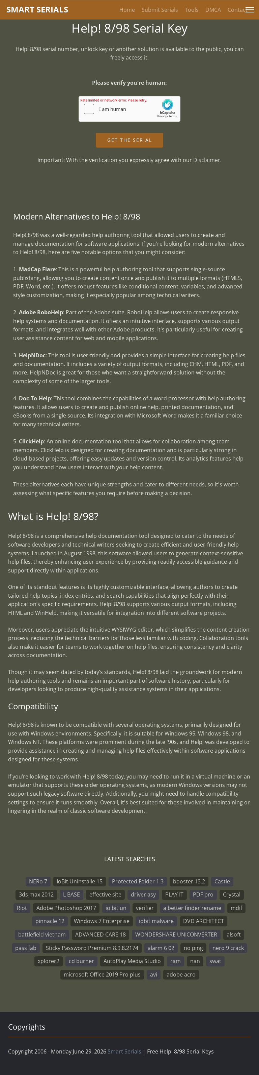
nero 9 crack (228, 948)
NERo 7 (38, 881)
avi (153, 974)
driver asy (143, 894)
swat (215, 961)
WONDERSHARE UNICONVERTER (176, 934)
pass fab (25, 948)
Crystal (231, 894)
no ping (193, 948)
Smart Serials (124, 1051)
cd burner (81, 961)
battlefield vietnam (42, 934)
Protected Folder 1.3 (138, 881)
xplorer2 (48, 961)
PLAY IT (174, 894)
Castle (222, 881)
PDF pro (203, 894)
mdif (236, 908)
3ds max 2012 (36, 894)
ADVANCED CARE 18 (100, 934)
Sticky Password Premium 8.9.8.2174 (92, 948)
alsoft (234, 934)
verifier (145, 908)
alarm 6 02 (161, 948)
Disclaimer (206, 160)
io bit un (116, 908)
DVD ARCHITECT (203, 921)
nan (195, 961)
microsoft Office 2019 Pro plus (102, 974)
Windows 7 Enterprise (102, 921)
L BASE (71, 894)
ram (175, 961)
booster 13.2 (189, 881)
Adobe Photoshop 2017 (66, 908)
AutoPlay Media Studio (132, 961)
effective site (105, 894)
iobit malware (156, 921)
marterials (37, 9)
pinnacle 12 (49, 921)
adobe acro (181, 974)
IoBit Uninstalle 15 (80, 881)
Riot (22, 908)
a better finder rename (192, 908)
